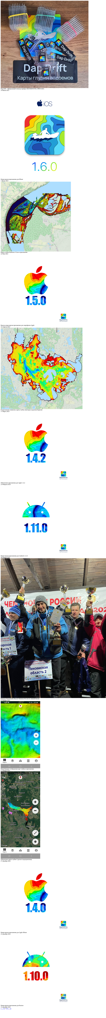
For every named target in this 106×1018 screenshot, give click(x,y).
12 (10, 1008)
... (2, 1008)
